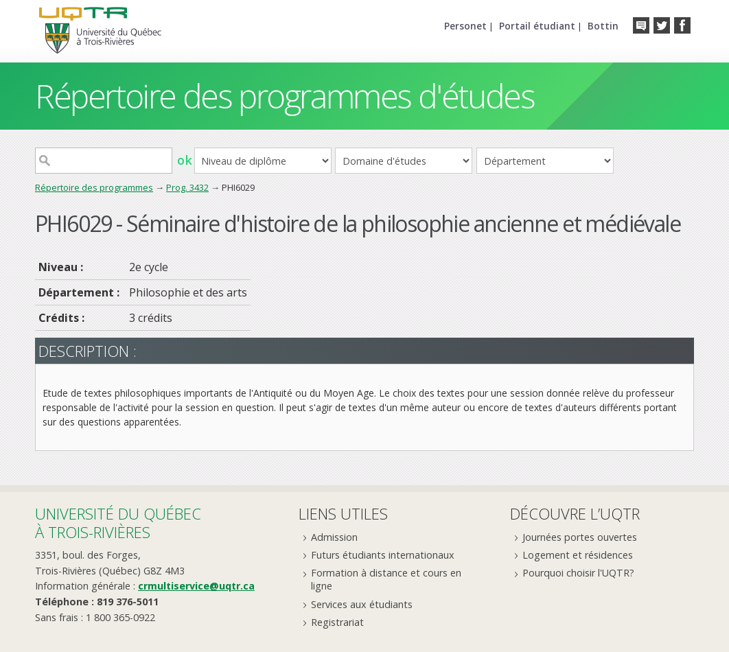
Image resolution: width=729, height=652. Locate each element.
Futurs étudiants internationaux (382, 554)
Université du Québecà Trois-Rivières (118, 522)
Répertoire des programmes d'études (284, 95)
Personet (465, 25)
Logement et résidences (577, 554)
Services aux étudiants (362, 604)
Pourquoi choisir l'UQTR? (578, 572)
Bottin (603, 25)
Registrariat (337, 622)
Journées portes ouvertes (579, 537)
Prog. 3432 (187, 187)
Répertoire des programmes (94, 187)
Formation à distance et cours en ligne (386, 579)
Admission (334, 537)
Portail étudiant (537, 25)
